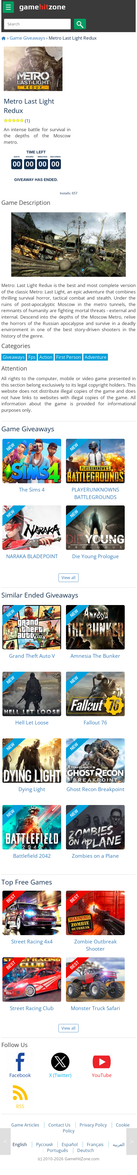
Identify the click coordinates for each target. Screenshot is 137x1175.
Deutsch (85, 1150)
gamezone (42, 6)
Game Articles (25, 1125)
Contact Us (59, 1125)
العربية (118, 1144)
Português (58, 1150)
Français (96, 1144)
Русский (45, 1144)
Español (70, 1144)
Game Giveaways (27, 38)
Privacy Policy (93, 1125)
